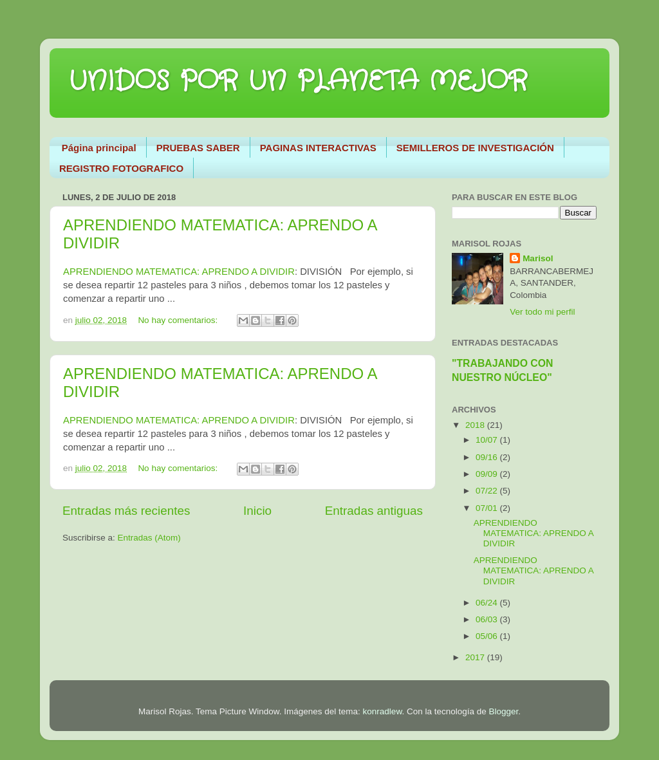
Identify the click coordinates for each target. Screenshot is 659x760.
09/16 (488, 457)
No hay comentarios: (179, 320)
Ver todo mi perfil (542, 312)
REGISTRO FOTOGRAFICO (121, 168)
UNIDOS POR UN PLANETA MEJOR (298, 81)
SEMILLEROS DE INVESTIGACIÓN (475, 147)
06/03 (488, 619)
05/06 (488, 636)
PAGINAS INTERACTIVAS (318, 147)
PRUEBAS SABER (198, 147)
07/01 (488, 508)
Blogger (503, 711)
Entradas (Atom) (149, 537)
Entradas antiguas (374, 510)
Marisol (538, 258)
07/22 (488, 491)
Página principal (99, 147)
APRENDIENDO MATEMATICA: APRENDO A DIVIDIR (179, 271)
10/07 (488, 440)
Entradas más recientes (126, 510)
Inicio (257, 510)
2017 (476, 657)
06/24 (488, 602)
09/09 (488, 474)
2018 (476, 425)
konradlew (382, 711)
